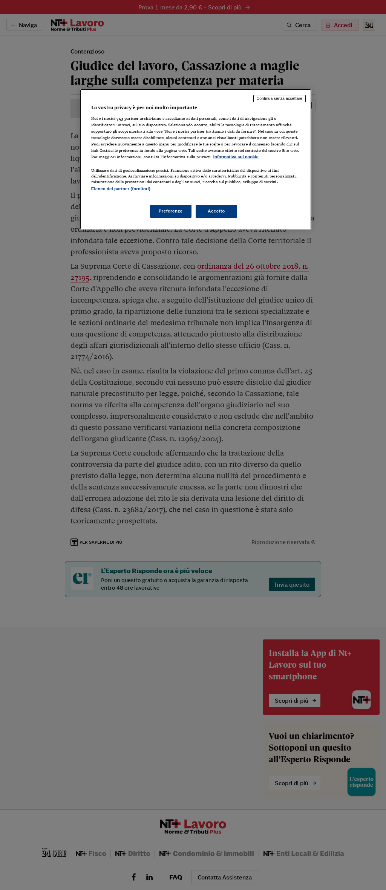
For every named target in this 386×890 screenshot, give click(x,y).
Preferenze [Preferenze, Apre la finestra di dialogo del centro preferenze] (171, 211)
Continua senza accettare (280, 98)
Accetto (216, 211)
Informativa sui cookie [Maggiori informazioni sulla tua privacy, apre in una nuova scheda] (236, 156)
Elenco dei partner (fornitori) (120, 189)
